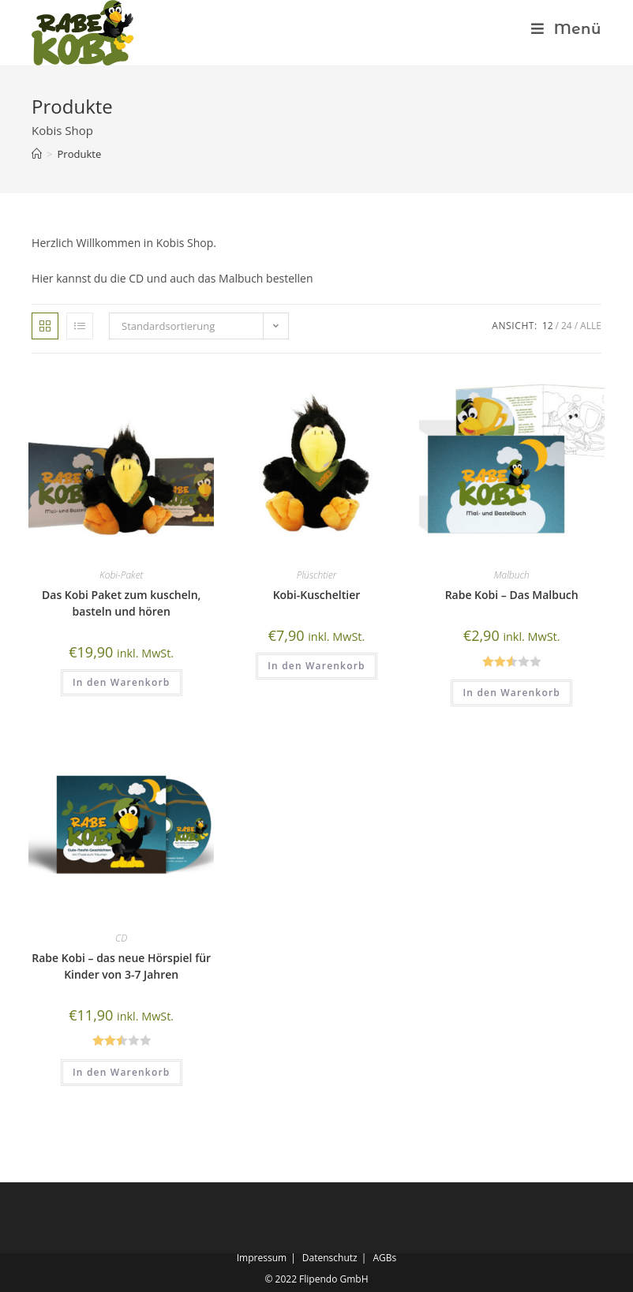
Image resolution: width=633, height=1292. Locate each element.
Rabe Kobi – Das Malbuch (512, 594)
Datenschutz (330, 1257)
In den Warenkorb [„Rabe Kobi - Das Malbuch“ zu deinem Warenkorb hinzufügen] (511, 692)
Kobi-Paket (121, 575)
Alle (590, 325)
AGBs (384, 1257)
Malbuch (512, 575)
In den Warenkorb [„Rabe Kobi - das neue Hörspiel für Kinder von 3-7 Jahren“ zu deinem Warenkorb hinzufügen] (121, 1072)
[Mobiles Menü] (560, 29)
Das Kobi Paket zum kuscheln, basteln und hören (121, 603)
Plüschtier (317, 575)
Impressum (262, 1257)
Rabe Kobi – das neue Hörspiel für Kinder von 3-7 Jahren (121, 966)
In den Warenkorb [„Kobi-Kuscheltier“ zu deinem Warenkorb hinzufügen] (316, 665)
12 (547, 325)
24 (566, 325)
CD (121, 938)
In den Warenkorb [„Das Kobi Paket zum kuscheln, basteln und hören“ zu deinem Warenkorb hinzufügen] (121, 682)
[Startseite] (37, 154)
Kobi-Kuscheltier (317, 594)
